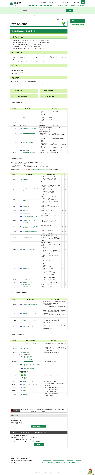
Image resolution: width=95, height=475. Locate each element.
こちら (43, 182)
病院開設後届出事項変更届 (29, 152)
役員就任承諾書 (26, 394)
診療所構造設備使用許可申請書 (30, 237)
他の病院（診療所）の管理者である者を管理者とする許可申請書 (30, 227)
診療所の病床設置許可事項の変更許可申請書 (30, 200)
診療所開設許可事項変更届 (29, 249)
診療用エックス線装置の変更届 (29, 313)
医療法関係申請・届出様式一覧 (78, 25)
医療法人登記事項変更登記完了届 (30, 384)
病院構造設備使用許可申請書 (29, 133)
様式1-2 (25, 374)
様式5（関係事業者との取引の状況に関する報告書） (32, 365)
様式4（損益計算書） (28, 361)
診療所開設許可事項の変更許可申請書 (30, 189)
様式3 (25, 378)
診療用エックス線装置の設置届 (30, 304)
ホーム (11, 15)
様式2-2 (25, 377)
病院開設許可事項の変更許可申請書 (29, 116)
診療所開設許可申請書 (27, 179)
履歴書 (24, 390)
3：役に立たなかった (32, 437)
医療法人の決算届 (27, 352)
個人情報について (70, 460)
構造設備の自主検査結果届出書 (29, 128)
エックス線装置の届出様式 (29, 326)
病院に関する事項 (18, 90)
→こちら (44, 48)
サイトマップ (78, 460)
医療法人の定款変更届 (27, 348)
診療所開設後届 (26, 279)
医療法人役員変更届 (27, 387)
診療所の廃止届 (26, 213)
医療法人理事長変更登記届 (28, 381)
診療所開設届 (26, 206)
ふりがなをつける (52, 2)
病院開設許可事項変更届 (28, 142)
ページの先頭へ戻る (63, 404)
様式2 (25, 375)
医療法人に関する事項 (48, 96)
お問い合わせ (72, 462)
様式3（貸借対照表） (28, 359)
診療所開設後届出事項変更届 (29, 282)
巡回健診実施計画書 (27, 284)
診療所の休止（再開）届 (28, 210)
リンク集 (44, 462)
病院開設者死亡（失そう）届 (29, 125)
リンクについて (52, 462)
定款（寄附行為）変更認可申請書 (30, 343)
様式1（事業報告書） (28, 356)
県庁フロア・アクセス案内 (62, 462)
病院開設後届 (26, 150)
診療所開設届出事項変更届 (28, 268)
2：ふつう (23, 437)
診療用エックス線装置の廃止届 (29, 320)
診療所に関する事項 (48, 90)
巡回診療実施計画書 (27, 286)
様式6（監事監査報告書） (29, 368)
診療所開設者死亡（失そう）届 (30, 216)
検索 (83, 2)
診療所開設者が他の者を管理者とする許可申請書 (30, 221)
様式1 (25, 372)
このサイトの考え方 (47, 460)
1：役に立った (15, 437)
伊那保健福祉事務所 (17, 15)
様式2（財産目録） (28, 357)
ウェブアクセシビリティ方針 (58, 460)
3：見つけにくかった (35, 441)
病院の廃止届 (26, 122)
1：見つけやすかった (17, 441)
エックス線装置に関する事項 (20, 96)
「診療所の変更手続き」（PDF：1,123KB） (40, 169)
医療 (23, 15)
